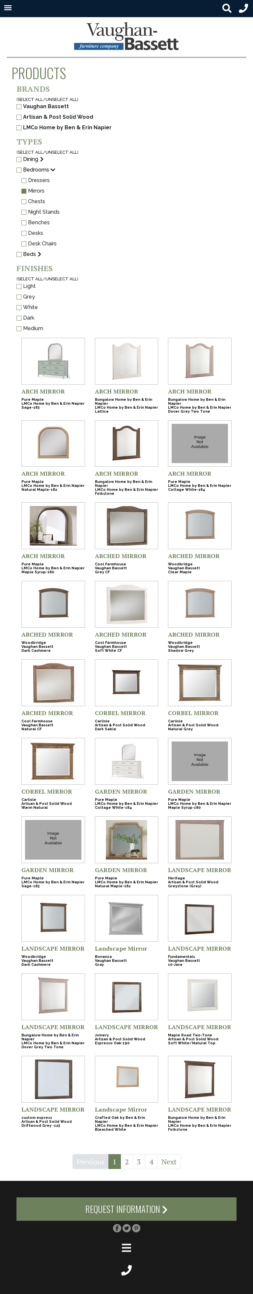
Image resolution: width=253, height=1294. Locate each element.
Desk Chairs (39, 243)
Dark (25, 318)
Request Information (126, 1208)
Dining (30, 159)
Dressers (35, 180)
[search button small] (227, 9)
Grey (25, 297)
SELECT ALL (30, 99)
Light (26, 286)
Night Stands (40, 212)
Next (169, 1161)
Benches (35, 222)
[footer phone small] (126, 1270)
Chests (33, 201)
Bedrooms (36, 170)
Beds (29, 254)
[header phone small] (243, 9)
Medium (29, 328)
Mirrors (32, 191)
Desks (32, 233)
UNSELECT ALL (61, 99)
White (27, 307)
